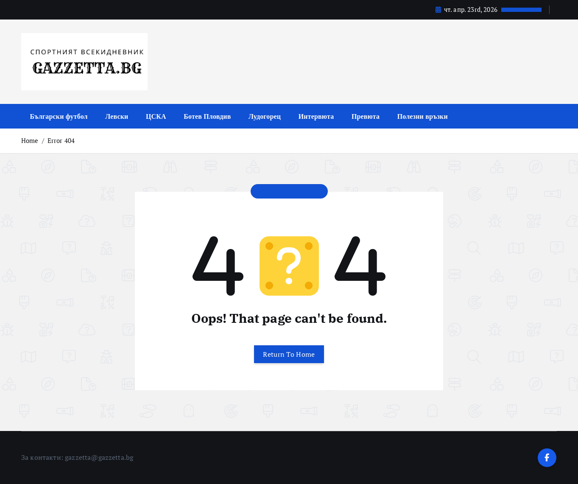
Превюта (366, 116)
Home (30, 140)
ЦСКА (156, 116)
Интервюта (316, 116)
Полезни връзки (422, 116)
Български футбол (59, 116)
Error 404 (61, 140)
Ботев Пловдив (207, 116)
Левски (116, 116)
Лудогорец (265, 116)
